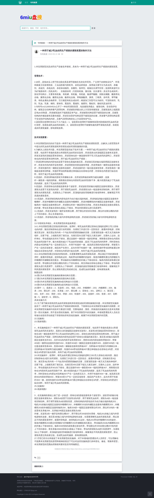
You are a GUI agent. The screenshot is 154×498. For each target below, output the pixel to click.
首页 (26, 2)
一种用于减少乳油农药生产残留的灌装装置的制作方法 (67, 43)
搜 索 (93, 28)
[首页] (35, 43)
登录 (133, 2)
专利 (39, 457)
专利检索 (33, 2)
